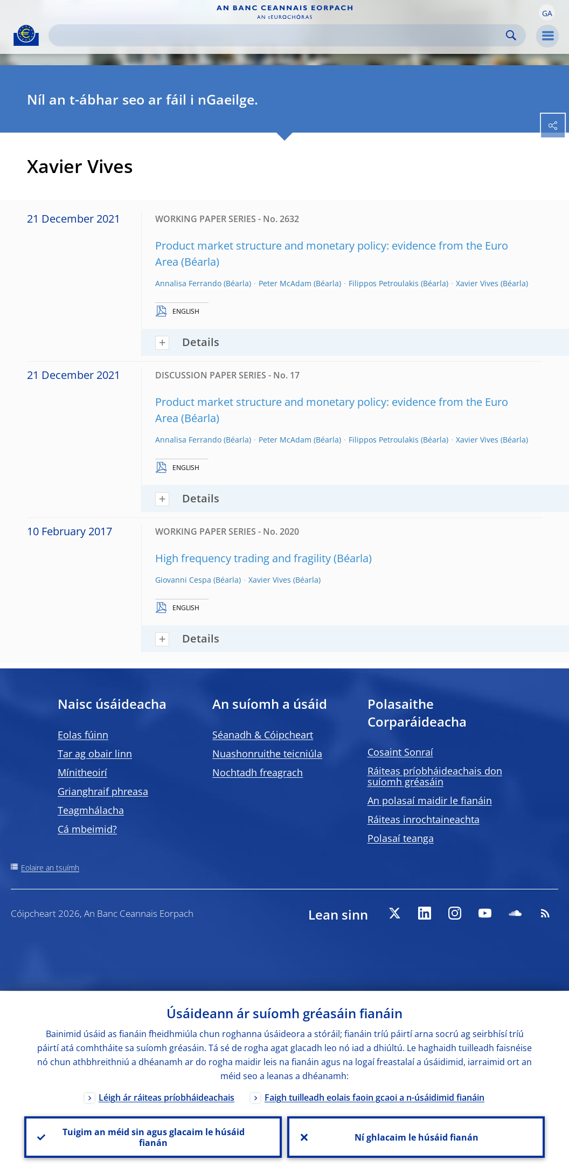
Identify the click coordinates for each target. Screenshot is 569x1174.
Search (511, 35)
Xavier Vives (477, 283)
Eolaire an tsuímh (50, 867)
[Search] (278, 35)
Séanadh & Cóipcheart (262, 734)
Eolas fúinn (83, 734)
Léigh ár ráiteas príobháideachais (166, 1097)
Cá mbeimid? (87, 829)
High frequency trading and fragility (243, 558)
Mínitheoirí (82, 772)
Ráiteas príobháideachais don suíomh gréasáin (434, 776)
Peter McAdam (285, 283)
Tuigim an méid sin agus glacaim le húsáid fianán (153, 1136)
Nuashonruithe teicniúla (267, 753)
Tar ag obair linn (95, 753)
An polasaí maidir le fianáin (429, 800)
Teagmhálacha (91, 810)
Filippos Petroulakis (384, 283)
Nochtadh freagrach (257, 772)
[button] (547, 12)
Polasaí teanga (400, 838)
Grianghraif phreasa (103, 791)
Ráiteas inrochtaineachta (423, 819)
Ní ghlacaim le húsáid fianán (416, 1137)
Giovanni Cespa (183, 580)
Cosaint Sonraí (400, 751)
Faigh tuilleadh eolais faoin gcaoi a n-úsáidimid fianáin (374, 1097)
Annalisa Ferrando (188, 283)
